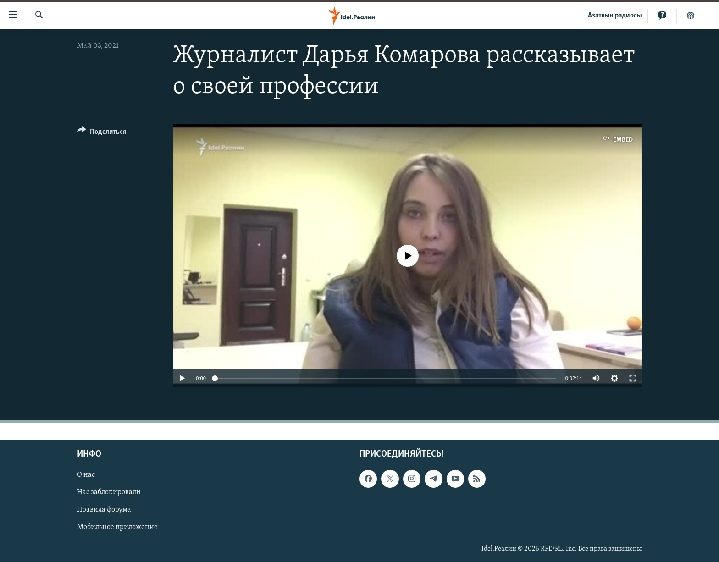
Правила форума (104, 510)
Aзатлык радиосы (615, 15)
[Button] (102, 133)
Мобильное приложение (117, 527)
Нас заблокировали (109, 492)
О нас (86, 475)
